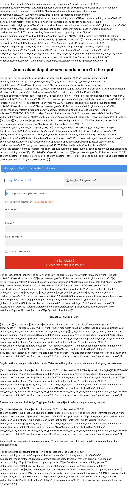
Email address (13, 237)
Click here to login (43, 202)
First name (11, 209)
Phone (9, 223)
